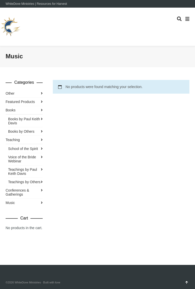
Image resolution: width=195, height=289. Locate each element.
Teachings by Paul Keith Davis (22, 171)
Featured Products (20, 102)
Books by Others (21, 131)
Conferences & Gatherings (17, 192)
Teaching (13, 140)
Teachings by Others (24, 182)
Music (10, 203)
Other (10, 93)
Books (10, 110)
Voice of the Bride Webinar (22, 159)
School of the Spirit (23, 149)
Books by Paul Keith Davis (24, 121)
